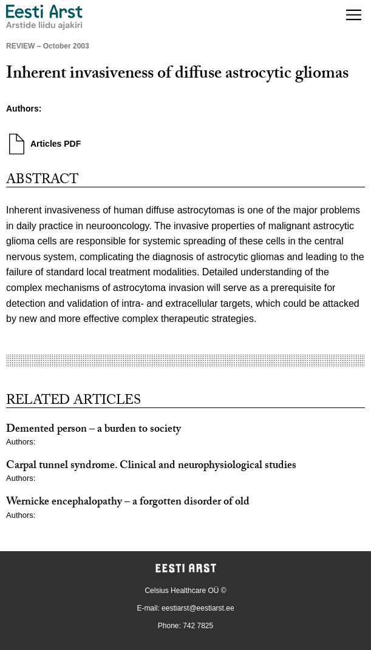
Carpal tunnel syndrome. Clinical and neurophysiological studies (151, 466)
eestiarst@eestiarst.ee (198, 608)
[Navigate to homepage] (44, 17)
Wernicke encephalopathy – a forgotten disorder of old (128, 503)
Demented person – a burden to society (93, 430)
